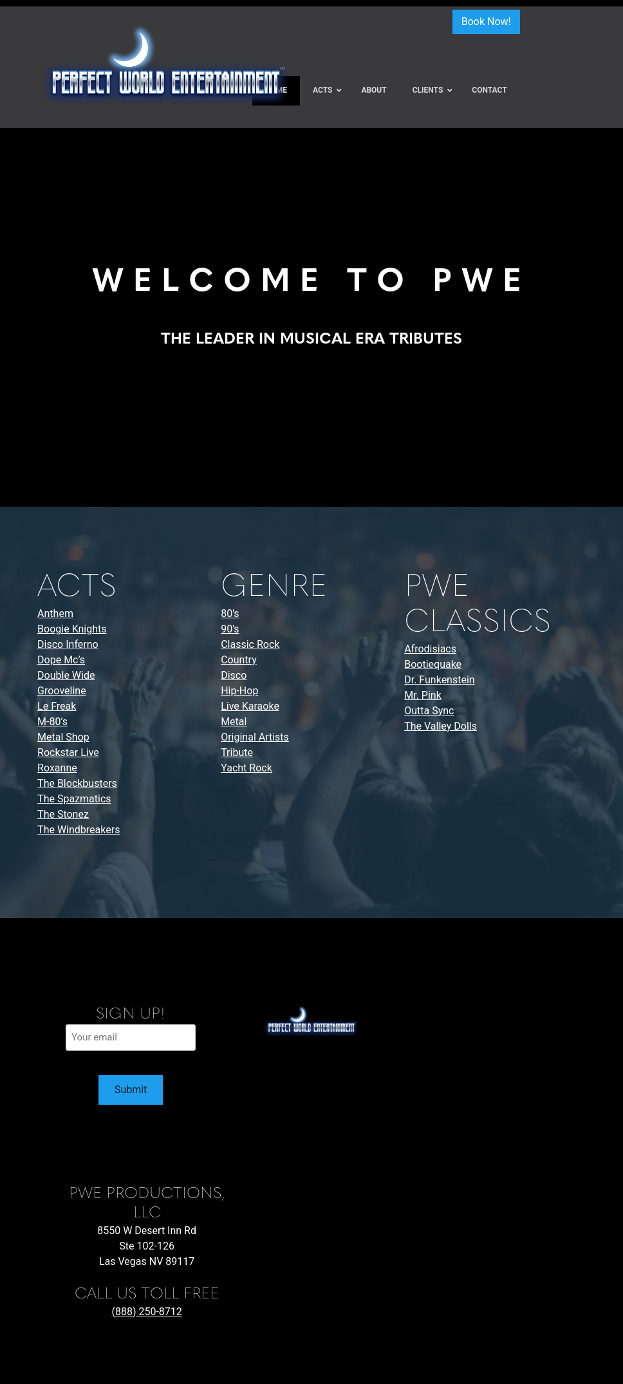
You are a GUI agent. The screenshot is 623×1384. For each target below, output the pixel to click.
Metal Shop (63, 737)
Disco (233, 675)
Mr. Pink (423, 695)
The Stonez (63, 814)
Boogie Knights (71, 629)
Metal (233, 721)
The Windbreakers (78, 830)
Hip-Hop (239, 691)
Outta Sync (429, 711)
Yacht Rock (246, 768)
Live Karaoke (250, 706)
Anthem (55, 613)
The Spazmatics (74, 799)
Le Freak (56, 706)
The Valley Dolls (440, 726)
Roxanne (57, 768)
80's (230, 613)
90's (230, 629)
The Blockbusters (77, 783)
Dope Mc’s (61, 660)
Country (239, 660)
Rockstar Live (68, 752)
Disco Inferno (67, 644)
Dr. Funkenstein (439, 680)
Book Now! (486, 21)
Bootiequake (432, 664)
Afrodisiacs (430, 649)
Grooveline (61, 691)
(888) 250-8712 (146, 1312)
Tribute (237, 752)
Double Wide (66, 675)
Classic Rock (250, 644)
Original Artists (255, 737)
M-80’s (52, 721)
